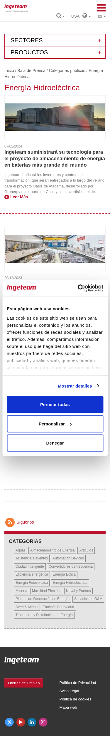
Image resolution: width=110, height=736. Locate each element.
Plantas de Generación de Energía (43, 599)
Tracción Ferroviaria (58, 607)
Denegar (55, 442)
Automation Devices (68, 558)
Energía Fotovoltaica (32, 583)
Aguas (21, 550)
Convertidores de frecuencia (71, 566)
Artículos (86, 550)
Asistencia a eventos (32, 558)
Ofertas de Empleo (24, 683)
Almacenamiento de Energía (52, 550)
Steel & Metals (27, 607)
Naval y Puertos (78, 591)
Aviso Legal (69, 691)
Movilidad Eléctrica (46, 591)
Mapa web (68, 707)
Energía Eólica (64, 574)
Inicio (9, 70)
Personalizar (55, 423)
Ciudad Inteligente (30, 566)
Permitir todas (55, 404)
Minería (21, 591)
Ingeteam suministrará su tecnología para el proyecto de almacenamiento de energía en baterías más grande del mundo (54, 158)
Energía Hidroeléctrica (70, 583)
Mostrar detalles (75, 385)
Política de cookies (75, 699)
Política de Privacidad (78, 682)
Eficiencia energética (32, 574)
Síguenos (19, 522)
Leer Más (16, 197)
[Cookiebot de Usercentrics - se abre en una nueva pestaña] (78, 288)
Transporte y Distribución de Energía (44, 615)
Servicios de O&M (88, 599)
